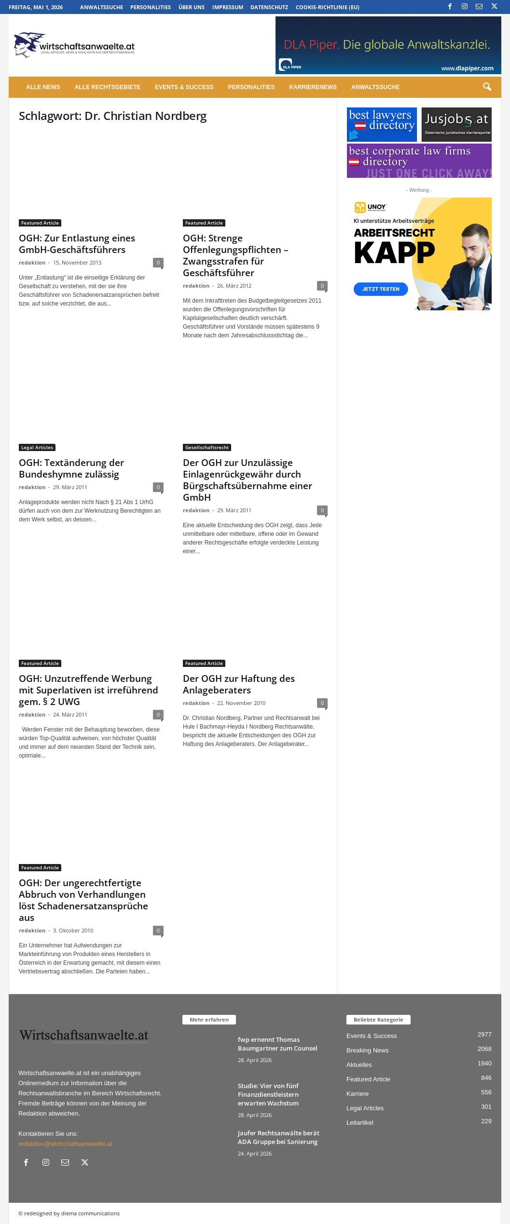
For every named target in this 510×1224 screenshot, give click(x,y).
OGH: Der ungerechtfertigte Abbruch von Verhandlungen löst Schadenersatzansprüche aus (83, 900)
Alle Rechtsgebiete (108, 87)
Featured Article (40, 222)
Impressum (227, 7)
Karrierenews (313, 87)
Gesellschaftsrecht (207, 447)
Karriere (357, 1093)
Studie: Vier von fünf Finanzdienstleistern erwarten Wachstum (268, 1094)
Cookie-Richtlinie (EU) (327, 7)
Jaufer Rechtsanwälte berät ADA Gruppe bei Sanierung (278, 1137)
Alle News (43, 87)
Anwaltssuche (101, 7)
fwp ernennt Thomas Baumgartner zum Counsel (277, 1043)
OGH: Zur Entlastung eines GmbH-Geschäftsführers (77, 244)
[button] (486, 87)
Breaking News (367, 1050)
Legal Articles (37, 447)
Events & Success (184, 87)
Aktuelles (359, 1064)
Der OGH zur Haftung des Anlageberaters (239, 684)
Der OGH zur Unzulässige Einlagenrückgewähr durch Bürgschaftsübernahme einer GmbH (247, 480)
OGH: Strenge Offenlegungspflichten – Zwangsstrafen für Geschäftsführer (236, 255)
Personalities (150, 7)
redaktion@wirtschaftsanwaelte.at (65, 1143)
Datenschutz (269, 7)
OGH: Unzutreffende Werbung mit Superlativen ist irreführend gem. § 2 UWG (88, 690)
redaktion (32, 262)
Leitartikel (359, 1122)
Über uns (192, 7)
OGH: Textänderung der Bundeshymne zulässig (71, 468)
